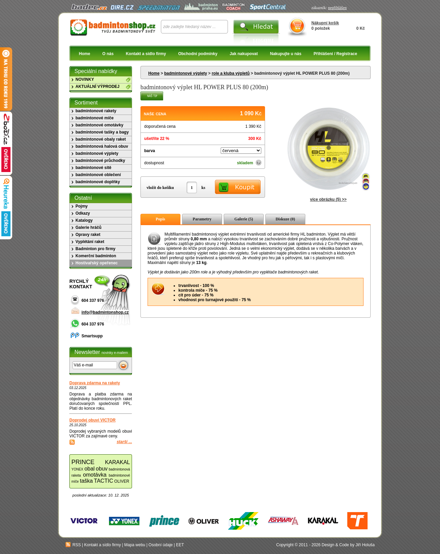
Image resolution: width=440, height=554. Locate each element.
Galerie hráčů (88, 227)
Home (84, 53)
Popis (160, 219)
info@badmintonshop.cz (105, 312)
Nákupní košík (325, 23)
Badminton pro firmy (95, 248)
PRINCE (82, 462)
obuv (102, 469)
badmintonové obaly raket (100, 139)
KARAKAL (117, 462)
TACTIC (103, 481)
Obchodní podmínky (197, 53)
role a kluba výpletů (230, 73)
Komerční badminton (95, 256)
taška (86, 481)
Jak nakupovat (243, 53)
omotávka (94, 475)
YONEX (77, 469)
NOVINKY (84, 79)
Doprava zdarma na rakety (94, 383)
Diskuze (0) (285, 219)
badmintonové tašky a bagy (102, 132)
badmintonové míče (94, 118)
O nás (107, 53)
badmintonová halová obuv (101, 146)
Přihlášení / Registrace (335, 53)
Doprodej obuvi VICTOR (92, 420)
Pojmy (81, 206)
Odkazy (82, 213)
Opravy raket (87, 234)
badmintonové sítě (93, 167)
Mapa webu (134, 545)
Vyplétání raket (89, 241)
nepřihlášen (337, 7)
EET (180, 545)
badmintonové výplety (185, 73)
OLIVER (121, 481)
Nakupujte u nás (286, 53)
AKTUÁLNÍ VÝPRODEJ (97, 86)
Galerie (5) (244, 219)
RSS (73, 545)
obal (89, 469)
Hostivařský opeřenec (96, 263)
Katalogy (84, 220)
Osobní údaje (161, 545)
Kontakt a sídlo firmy (146, 53)
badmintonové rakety (95, 111)
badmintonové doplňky (97, 181)
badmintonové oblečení (98, 174)
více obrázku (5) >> (328, 199)
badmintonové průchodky (100, 160)
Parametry (202, 219)
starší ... (124, 441)
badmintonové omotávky (99, 125)
